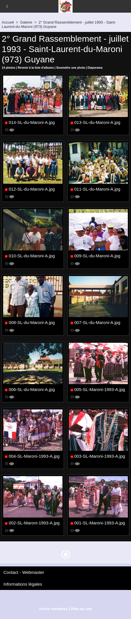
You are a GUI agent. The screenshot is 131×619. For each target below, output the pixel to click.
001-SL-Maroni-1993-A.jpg (99, 523)
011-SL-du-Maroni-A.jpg (97, 189)
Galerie (26, 22)
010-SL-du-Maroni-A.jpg (32, 256)
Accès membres (53, 609)
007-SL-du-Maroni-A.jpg (97, 322)
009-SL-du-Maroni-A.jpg (97, 256)
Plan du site (81, 609)
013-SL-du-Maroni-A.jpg (97, 122)
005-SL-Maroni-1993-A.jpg (99, 389)
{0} (9, 130)
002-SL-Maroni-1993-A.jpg (34, 523)
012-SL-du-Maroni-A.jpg (32, 189)
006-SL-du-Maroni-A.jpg (32, 389)
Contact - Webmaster (23, 572)
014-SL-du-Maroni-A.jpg (32, 122)
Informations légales (22, 584)
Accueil (8, 22)
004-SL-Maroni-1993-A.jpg (34, 456)
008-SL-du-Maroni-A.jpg (32, 322)
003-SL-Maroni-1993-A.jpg (99, 456)
